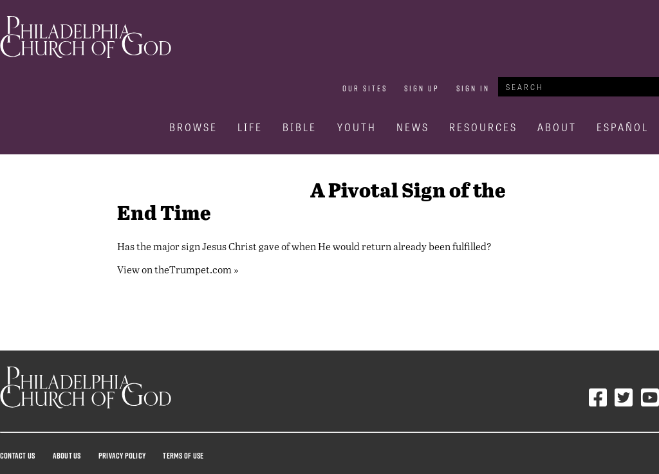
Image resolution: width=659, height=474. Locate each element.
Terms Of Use (183, 455)
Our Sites (364, 88)
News (412, 127)
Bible (300, 127)
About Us (67, 455)
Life (250, 127)
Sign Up (422, 88)
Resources (483, 127)
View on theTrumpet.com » (178, 269)
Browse (193, 127)
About (557, 127)
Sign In (473, 88)
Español (623, 127)
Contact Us (17, 455)
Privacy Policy (121, 455)
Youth (356, 127)
